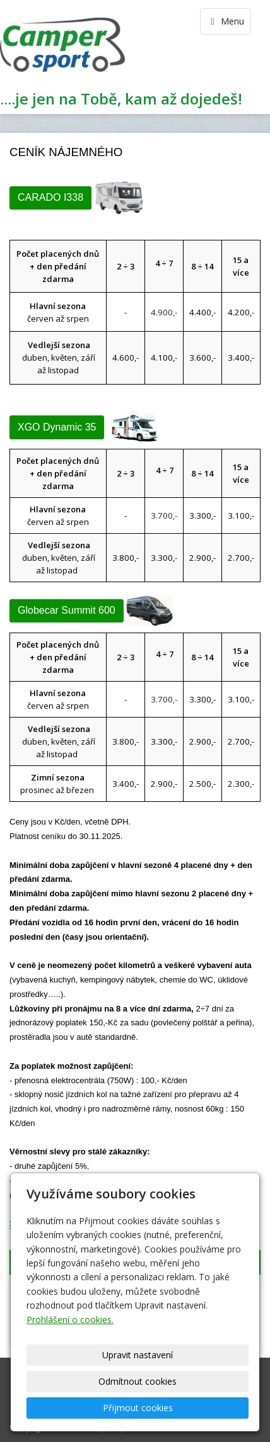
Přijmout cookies (138, 1408)
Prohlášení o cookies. (70, 1320)
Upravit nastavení (137, 1355)
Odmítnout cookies (137, 1381)
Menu (225, 21)
